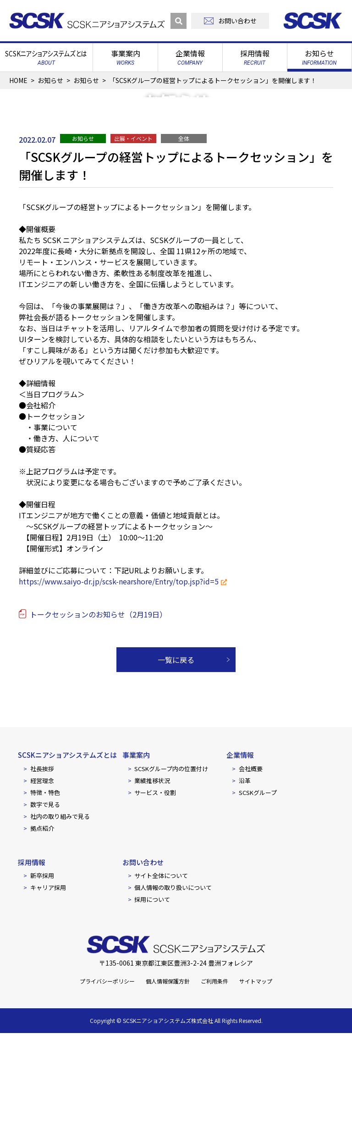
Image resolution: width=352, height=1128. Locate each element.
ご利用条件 (214, 1076)
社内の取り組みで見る (60, 910)
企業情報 (240, 850)
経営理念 (42, 875)
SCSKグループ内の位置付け (171, 863)
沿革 (245, 875)
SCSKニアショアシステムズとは (67, 850)
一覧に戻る (176, 754)
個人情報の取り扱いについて (173, 982)
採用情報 (31, 956)
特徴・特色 (45, 887)
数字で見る (45, 899)
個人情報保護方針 (168, 1076)
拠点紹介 (42, 922)
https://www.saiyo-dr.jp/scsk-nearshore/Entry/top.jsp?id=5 (119, 676)
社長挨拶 (42, 863)
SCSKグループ (258, 887)
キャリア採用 (48, 982)
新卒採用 (42, 970)
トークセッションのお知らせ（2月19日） (98, 709)
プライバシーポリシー (107, 1076)
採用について (152, 994)
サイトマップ (255, 1076)
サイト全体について (161, 970)
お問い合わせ (143, 956)
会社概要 (251, 863)
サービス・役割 (155, 887)
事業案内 (136, 850)
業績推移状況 (152, 875)
